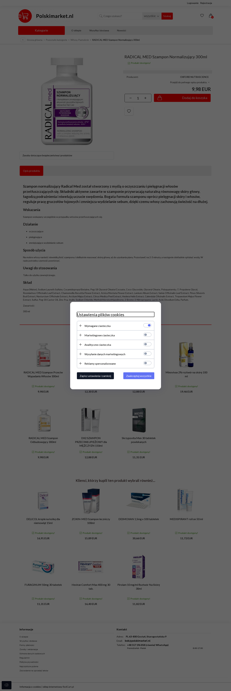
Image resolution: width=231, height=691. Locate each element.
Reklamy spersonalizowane (100, 363)
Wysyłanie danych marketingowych (104, 354)
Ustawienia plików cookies (100, 314)
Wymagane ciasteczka (97, 325)
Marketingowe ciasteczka (99, 335)
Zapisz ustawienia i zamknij (95, 375)
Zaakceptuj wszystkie (138, 375)
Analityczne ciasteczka (97, 344)
